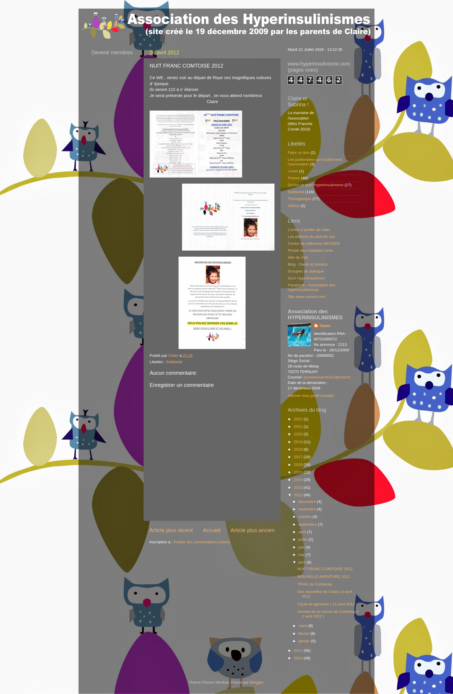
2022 (299, 419)
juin (302, 547)
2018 (299, 449)
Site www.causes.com (307, 296)
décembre (307, 501)
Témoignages (299, 199)
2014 (299, 479)
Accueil (211, 530)
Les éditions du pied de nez (311, 236)
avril (302, 562)
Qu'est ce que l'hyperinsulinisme (316, 185)
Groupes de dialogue (306, 271)
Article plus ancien (253, 530)
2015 (299, 472)
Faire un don (299, 152)
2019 (299, 442)
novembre (307, 509)
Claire (325, 326)
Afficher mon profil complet (311, 395)
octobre (305, 516)
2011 (299, 650)
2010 (299, 658)
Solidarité (174, 362)
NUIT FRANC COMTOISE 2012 (325, 569)
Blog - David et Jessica (307, 264)
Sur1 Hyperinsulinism (306, 278)
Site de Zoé (298, 257)
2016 (299, 464)
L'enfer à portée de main (309, 229)
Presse (294, 178)
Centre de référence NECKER (314, 243)
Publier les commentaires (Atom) (202, 542)
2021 (299, 426)
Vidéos (294, 206)
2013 (299, 487)
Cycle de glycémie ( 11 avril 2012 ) (327, 604)
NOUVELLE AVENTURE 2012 (324, 576)
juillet (303, 539)
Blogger (256, 682)
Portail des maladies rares (310, 250)
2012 (299, 495)
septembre (308, 524)
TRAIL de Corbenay (315, 584)
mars (303, 626)
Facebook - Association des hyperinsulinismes (311, 287)
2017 (299, 457)
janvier (304, 641)
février (304, 633)
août (302, 532)
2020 (299, 434)
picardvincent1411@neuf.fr (327, 377)
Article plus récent (171, 530)
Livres (293, 171)
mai (302, 555)
